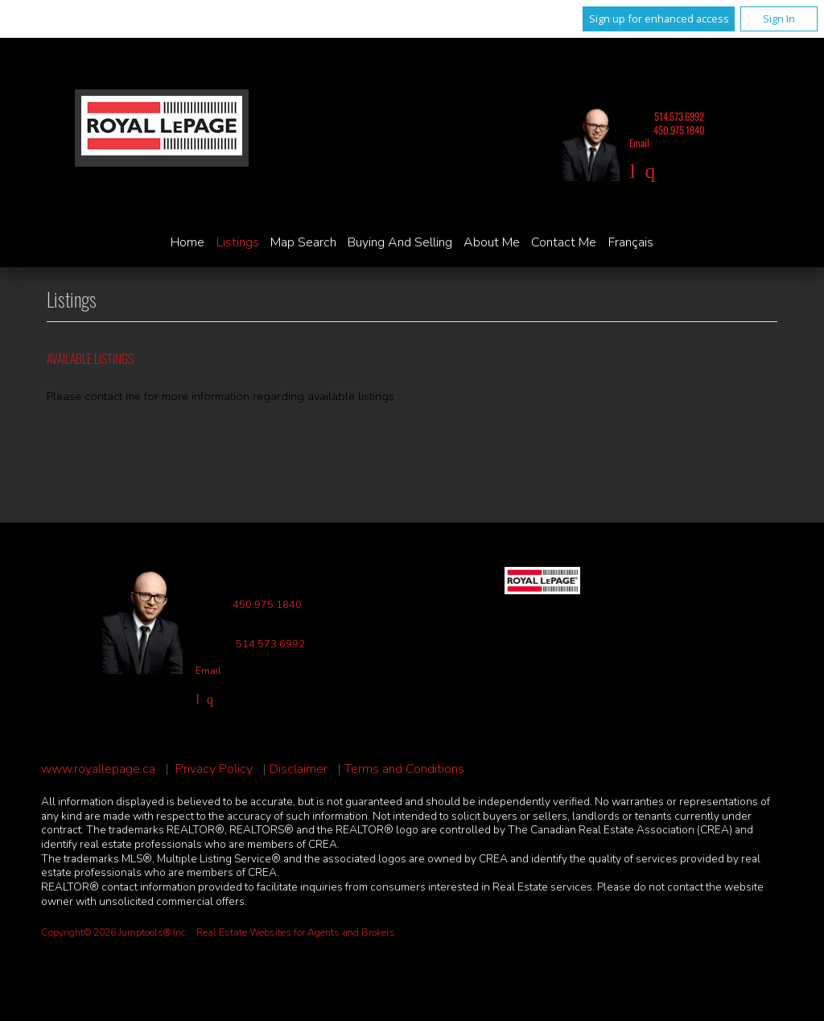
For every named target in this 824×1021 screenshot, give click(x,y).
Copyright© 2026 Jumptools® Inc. (114, 932)
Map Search (303, 242)
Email (639, 143)
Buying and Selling (400, 242)
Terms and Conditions (404, 769)
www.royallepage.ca (98, 769)
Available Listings (90, 358)
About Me (492, 242)
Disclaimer (299, 769)
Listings (237, 242)
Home (187, 242)
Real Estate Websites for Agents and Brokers (295, 932)
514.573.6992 (679, 116)
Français (630, 242)
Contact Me (563, 242)
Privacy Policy (214, 769)
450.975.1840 (679, 130)
